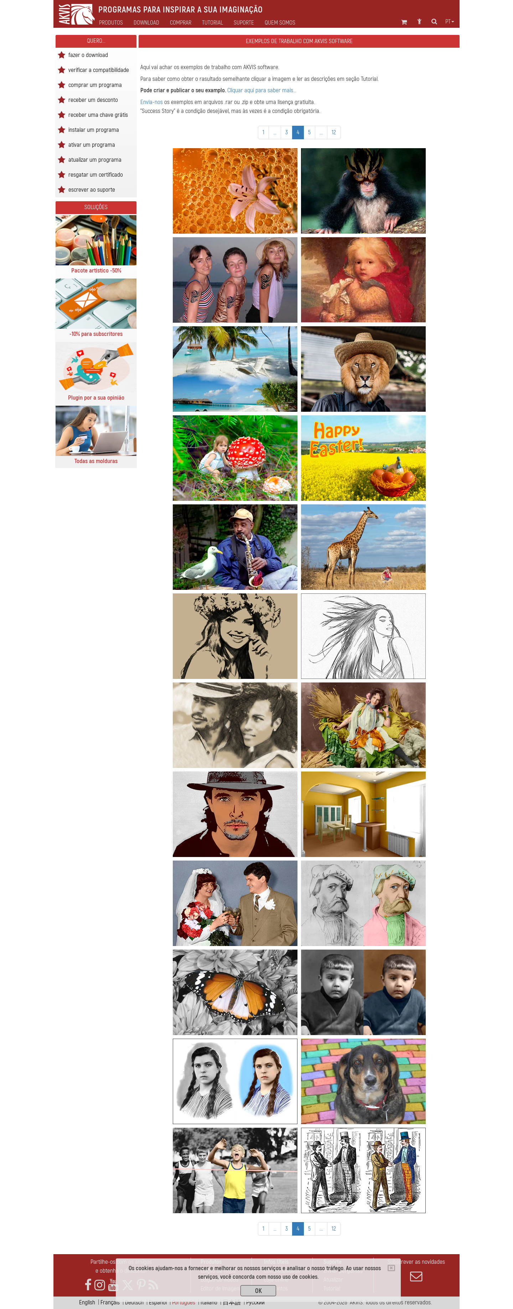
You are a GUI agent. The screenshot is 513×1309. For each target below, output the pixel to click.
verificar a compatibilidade (98, 69)
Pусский (255, 1302)
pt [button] (449, 21)
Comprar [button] (180, 22)
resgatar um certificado (95, 174)
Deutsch (134, 1302)
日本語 (232, 1302)
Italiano (209, 1302)
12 (334, 132)
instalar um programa (93, 129)
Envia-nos (151, 102)
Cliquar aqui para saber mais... (261, 90)
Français (110, 1302)
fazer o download (88, 54)
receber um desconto (93, 99)
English (87, 1302)
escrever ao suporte (91, 189)
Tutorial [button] (212, 22)
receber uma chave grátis (98, 114)
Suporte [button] (244, 22)
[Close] (391, 1268)
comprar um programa (95, 84)
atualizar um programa (94, 159)
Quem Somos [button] (280, 22)
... (274, 132)
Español (158, 1302)
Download (146, 22)
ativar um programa (91, 144)
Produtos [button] (111, 22)
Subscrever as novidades (416, 1270)
